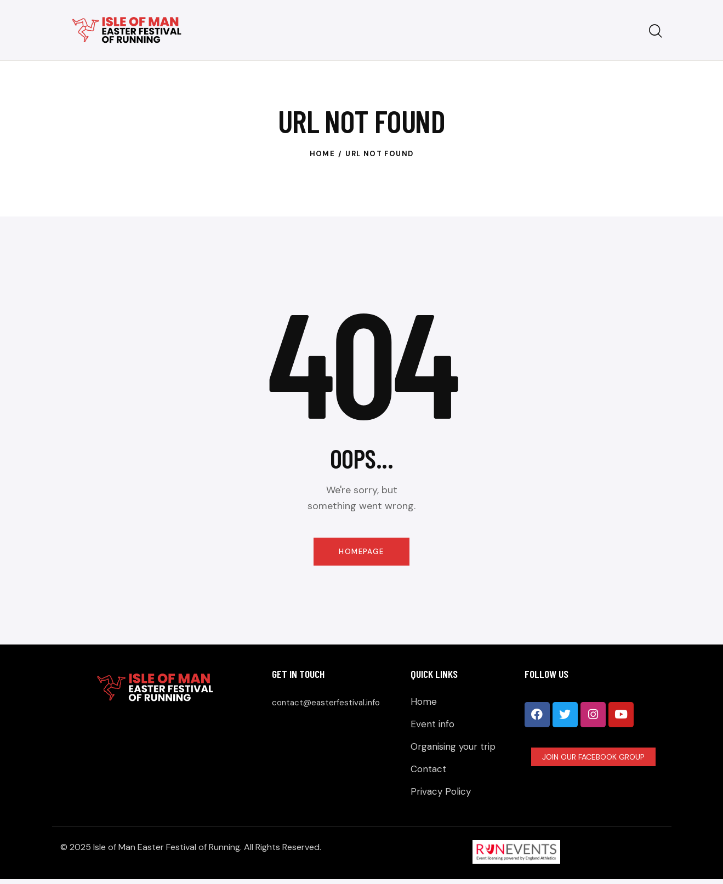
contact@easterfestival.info (332, 704)
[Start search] (655, 31)
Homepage (361, 552)
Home (322, 153)
